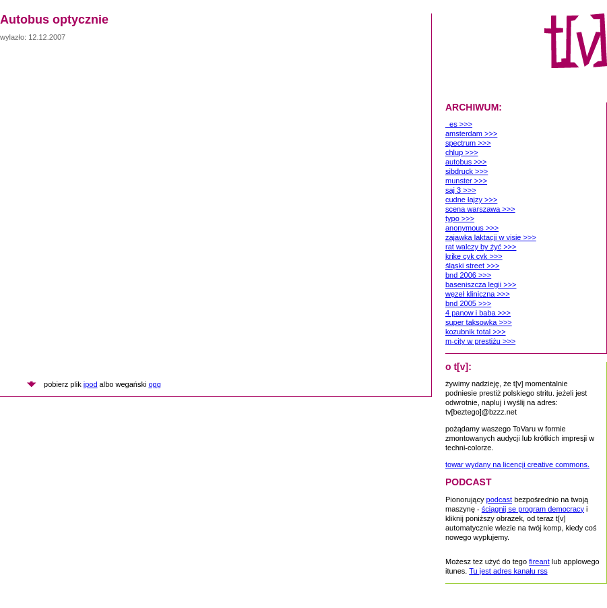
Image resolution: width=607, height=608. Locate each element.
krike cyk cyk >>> (474, 256)
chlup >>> (461, 152)
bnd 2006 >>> (468, 275)
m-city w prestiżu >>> (480, 341)
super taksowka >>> (478, 322)
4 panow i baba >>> (478, 313)
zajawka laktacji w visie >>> (490, 237)
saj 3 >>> (460, 190)
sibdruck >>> (466, 171)
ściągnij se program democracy (533, 509)
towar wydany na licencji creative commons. (517, 464)
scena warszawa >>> (480, 209)
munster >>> (466, 181)
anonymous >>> (472, 228)
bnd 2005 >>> (468, 303)
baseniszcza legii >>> (480, 284)
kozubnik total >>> (475, 332)
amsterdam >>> (471, 133)
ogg (154, 384)
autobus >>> (465, 162)
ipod (91, 384)
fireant (539, 561)
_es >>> (458, 124)
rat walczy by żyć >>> (480, 247)
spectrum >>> (468, 143)
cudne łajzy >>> (471, 199)
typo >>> (459, 218)
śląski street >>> (472, 266)
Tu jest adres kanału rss (508, 571)
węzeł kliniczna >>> (477, 294)
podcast (499, 499)
